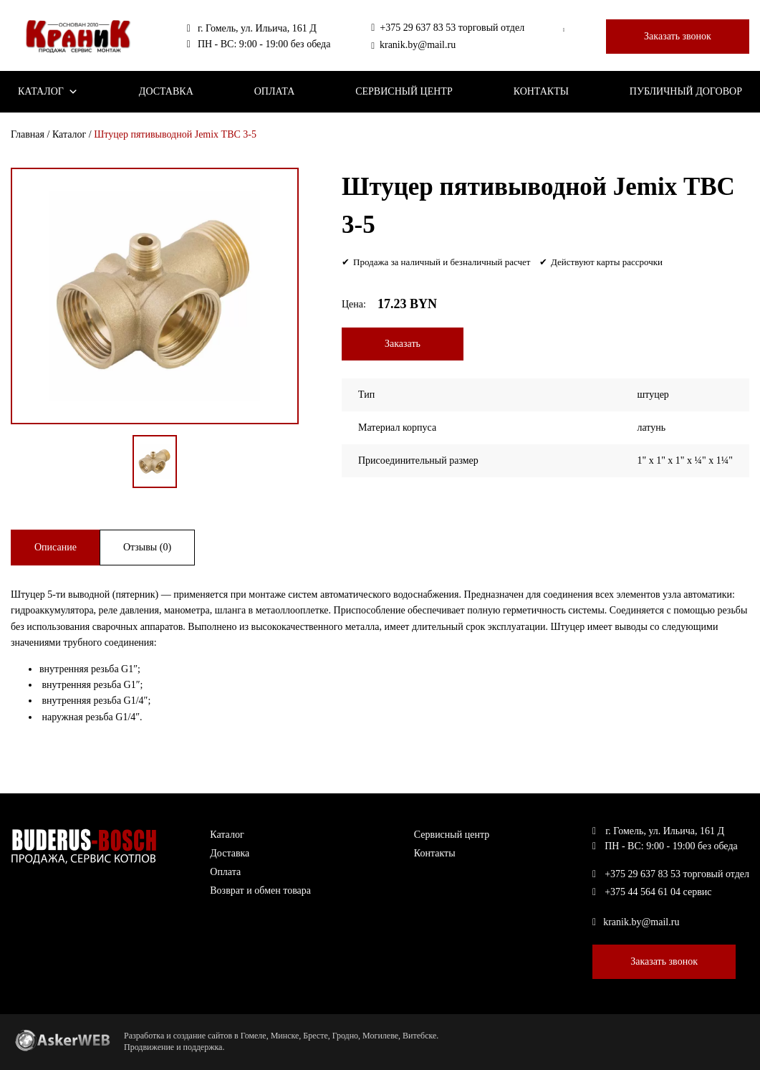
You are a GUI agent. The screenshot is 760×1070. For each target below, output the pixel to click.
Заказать (402, 343)
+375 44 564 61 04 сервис (651, 892)
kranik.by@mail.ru (413, 45)
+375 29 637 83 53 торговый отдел (447, 28)
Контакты (541, 91)
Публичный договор (686, 91)
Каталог (48, 92)
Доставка (166, 91)
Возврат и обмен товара (260, 890)
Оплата (274, 91)
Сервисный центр (404, 91)
